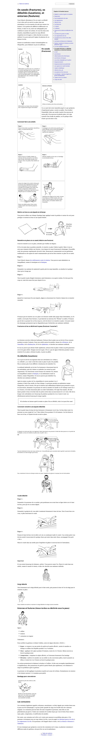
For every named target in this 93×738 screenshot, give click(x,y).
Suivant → (50, 735)
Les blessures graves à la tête (61, 33)
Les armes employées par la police (62, 60)
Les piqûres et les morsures (61, 72)
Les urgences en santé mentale (62, 66)
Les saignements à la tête (24, 721)
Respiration (57, 16)
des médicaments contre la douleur (40, 260)
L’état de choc (57, 22)
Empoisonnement (58, 62)
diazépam (44, 262)
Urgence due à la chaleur (60, 77)
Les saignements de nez (60, 35)
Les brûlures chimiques (60, 58)
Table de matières (47, 733)
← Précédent (43, 735)
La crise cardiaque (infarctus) (61, 46)
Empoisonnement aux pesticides (62, 64)
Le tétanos (56, 28)
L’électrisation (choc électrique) (61, 56)
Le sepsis (56, 26)
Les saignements (58, 20)
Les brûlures (57, 54)
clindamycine (31, 344)
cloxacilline (20, 344)
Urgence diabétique (59, 68)
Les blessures (57, 24)
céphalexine (44, 344)
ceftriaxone (65, 342)
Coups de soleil (58, 79)
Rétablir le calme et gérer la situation (63, 14)
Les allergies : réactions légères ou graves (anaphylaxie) (62, 74)
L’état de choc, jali (58, 70)
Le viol (55, 52)
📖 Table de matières (23, 4)
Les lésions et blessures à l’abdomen (63, 41)
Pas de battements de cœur (61, 18)
